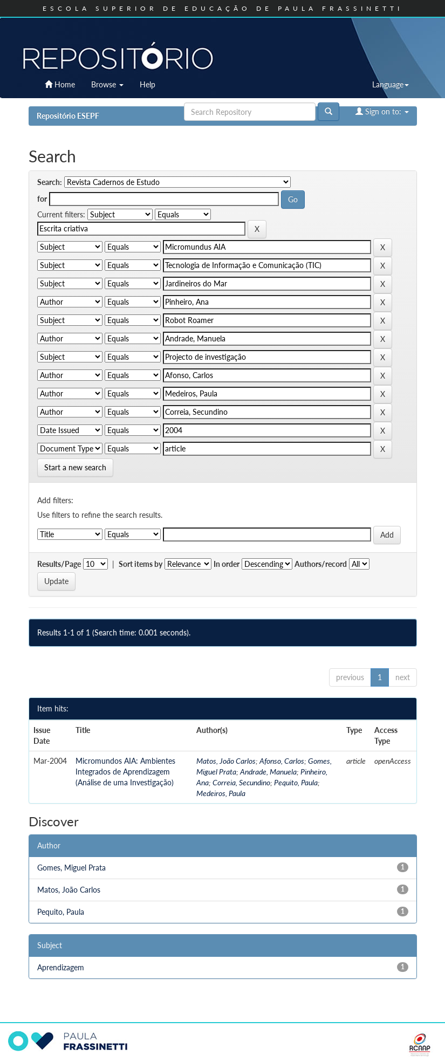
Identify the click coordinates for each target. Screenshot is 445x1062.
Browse (107, 84)
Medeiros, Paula (220, 793)
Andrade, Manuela (268, 771)
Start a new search (75, 467)
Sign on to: (382, 111)
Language (390, 84)
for (42, 198)
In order (226, 563)
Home (60, 84)
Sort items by (140, 563)
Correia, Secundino (241, 782)
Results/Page (59, 563)
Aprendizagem (60, 967)
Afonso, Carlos (281, 760)
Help (147, 84)
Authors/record (321, 563)
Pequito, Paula (296, 782)
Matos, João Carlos (226, 760)
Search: (49, 182)
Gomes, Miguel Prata (71, 867)
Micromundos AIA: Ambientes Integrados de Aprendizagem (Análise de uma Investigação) (125, 771)
